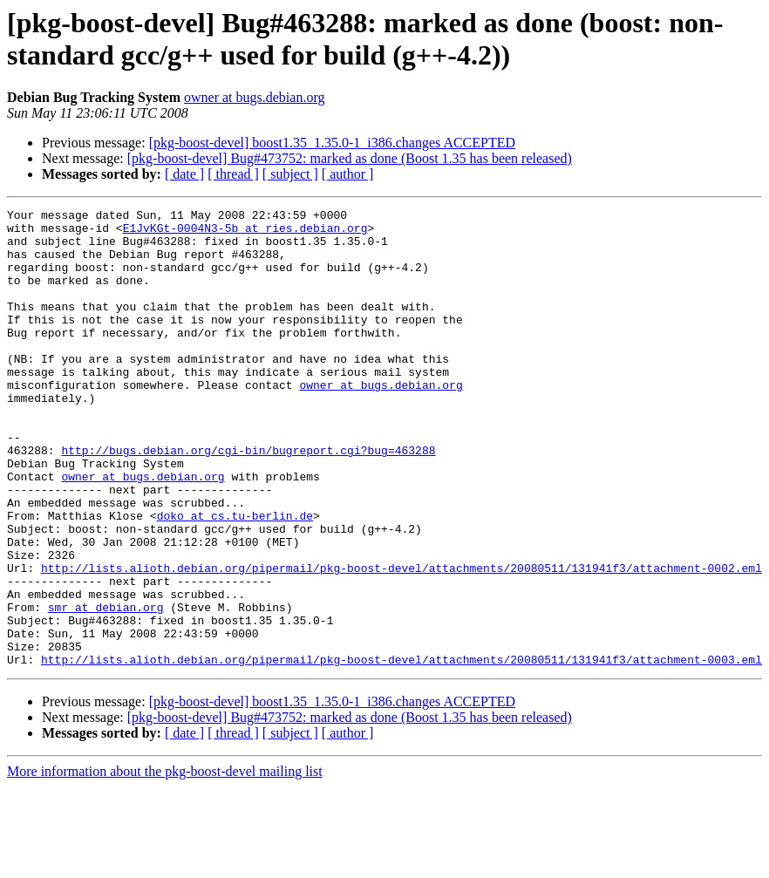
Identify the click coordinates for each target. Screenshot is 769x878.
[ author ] (348, 174)
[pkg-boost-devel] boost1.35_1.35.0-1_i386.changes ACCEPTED (332, 142)
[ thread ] (233, 174)
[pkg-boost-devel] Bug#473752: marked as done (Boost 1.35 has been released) (349, 158)
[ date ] (184, 174)
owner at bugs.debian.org (254, 97)
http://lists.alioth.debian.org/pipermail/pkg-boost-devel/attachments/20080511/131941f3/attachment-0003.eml (401, 751)
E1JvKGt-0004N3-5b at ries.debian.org (245, 233)
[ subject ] (290, 174)
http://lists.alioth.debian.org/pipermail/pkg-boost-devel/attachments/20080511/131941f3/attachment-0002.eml (401, 641)
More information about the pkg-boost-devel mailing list (165, 862)
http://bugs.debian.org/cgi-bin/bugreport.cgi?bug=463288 (248, 499)
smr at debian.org (106, 688)
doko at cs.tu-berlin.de (235, 578)
